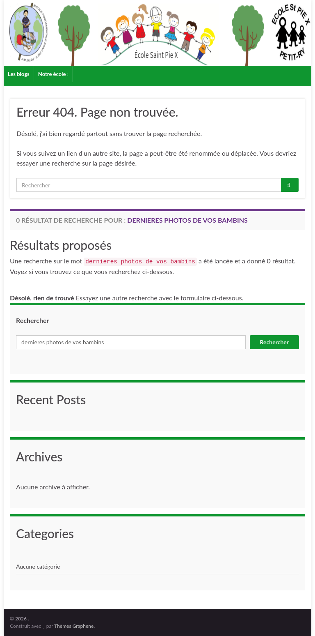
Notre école (53, 74)
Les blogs (19, 74)
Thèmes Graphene (74, 626)
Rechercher (32, 320)
